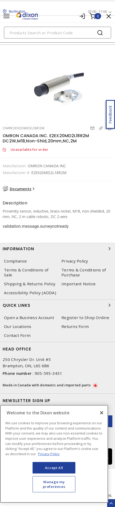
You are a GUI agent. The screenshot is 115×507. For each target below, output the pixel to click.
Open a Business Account (29, 317)
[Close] (101, 413)
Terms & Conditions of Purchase (83, 272)
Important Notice (78, 283)
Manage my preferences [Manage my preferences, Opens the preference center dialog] (54, 484)
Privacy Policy (74, 261)
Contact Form (17, 335)
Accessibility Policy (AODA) (30, 292)
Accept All (54, 467)
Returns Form (75, 326)
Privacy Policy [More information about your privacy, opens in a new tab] (49, 454)
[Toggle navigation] (7, 16)
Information (57, 249)
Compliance (15, 261)
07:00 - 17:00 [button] (97, 11)
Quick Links (57, 305)
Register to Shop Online (85, 317)
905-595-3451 (48, 373)
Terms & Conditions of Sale (26, 272)
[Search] (57, 32)
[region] (54, 454)
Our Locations (17, 326)
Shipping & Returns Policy (29, 283)
